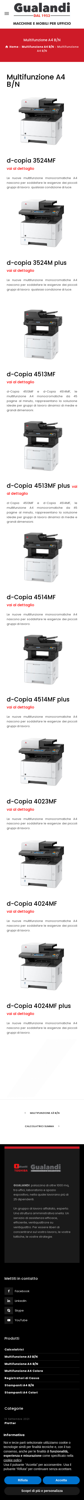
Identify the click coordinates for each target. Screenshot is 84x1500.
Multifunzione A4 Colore (23, 1371)
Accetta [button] (61, 1480)
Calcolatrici (14, 1349)
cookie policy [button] (12, 1460)
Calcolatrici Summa (39, 1126)
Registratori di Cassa (21, 1378)
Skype (19, 1310)
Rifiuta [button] (23, 1480)
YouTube (21, 1320)
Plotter (10, 1423)
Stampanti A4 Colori (21, 1392)
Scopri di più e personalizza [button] (41, 1491)
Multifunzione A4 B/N (21, 1364)
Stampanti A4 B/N (19, 1385)
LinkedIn (20, 1301)
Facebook (22, 1291)
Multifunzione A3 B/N (45, 1113)
